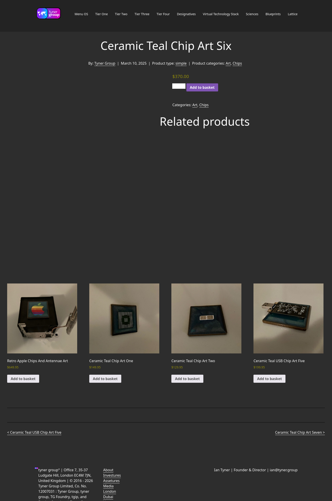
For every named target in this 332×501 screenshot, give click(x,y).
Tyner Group (104, 63)
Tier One (101, 14)
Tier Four (163, 14)
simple (181, 63)
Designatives (186, 14)
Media (108, 486)
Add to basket (202, 87)
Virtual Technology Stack (221, 14)
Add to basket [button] (23, 378)
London (109, 491)
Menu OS (81, 14)
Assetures (111, 480)
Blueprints (273, 14)
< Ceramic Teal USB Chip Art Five (34, 432)
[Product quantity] (178, 86)
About (108, 469)
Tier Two (121, 14)
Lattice (293, 14)
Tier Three (142, 14)
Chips (237, 63)
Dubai (108, 496)
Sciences (252, 14)
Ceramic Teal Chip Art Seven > (300, 432)
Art (228, 63)
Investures (112, 475)
